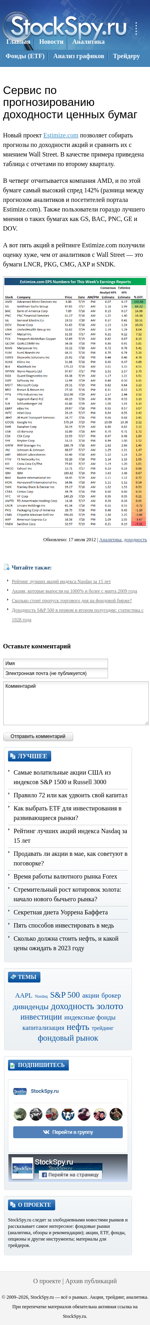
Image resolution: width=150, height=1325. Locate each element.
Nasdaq (41, 996)
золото (109, 1006)
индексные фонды (90, 1017)
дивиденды (31, 1006)
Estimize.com (60, 135)
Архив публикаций (91, 1281)
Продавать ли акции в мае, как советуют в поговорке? (71, 858)
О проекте (47, 1281)
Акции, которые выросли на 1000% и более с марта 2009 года (74, 591)
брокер (111, 995)
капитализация (43, 1027)
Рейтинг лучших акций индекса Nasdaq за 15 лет (61, 581)
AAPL (24, 995)
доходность (135, 539)
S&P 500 (65, 994)
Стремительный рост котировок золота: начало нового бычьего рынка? (67, 894)
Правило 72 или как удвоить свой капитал (71, 795)
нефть (78, 1027)
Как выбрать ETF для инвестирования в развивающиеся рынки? (68, 813)
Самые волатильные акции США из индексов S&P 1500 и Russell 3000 (62, 777)
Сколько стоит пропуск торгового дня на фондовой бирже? (72, 600)
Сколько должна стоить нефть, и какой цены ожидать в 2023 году (66, 943)
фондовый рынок (68, 1037)
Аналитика (110, 539)
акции (90, 995)
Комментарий (76, 703)
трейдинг (103, 1028)
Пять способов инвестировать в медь (64, 925)
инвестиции (41, 1016)
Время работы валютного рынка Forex (65, 876)
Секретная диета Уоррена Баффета (61, 912)
